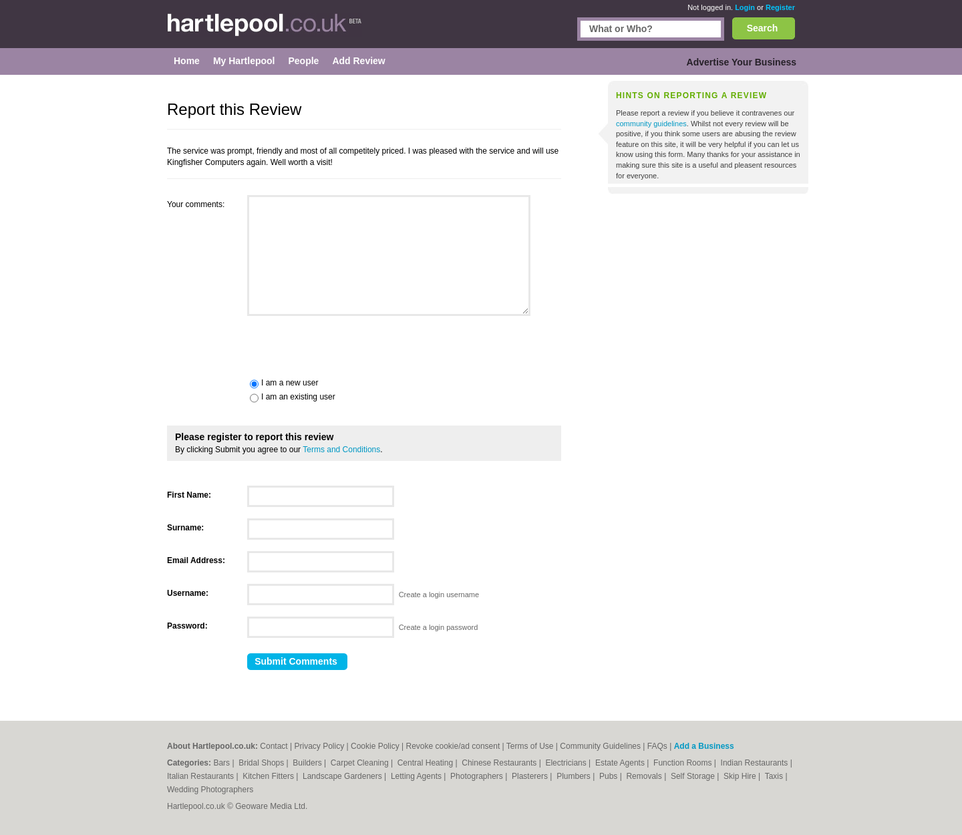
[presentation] (268, 345)
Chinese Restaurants (500, 763)
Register (780, 7)
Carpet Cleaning (361, 763)
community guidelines (651, 124)
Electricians (567, 763)
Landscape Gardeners (343, 776)
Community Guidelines (600, 746)
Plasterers (531, 776)
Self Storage (694, 776)
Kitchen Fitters (269, 776)
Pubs (609, 776)
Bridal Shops (262, 763)
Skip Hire (741, 776)
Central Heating (426, 763)
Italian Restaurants (201, 776)
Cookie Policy (375, 746)
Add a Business (704, 746)
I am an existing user (298, 396)
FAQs (657, 746)
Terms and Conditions (341, 449)
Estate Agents (621, 763)
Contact (273, 746)
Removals (645, 776)
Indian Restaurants (755, 763)
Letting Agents (417, 776)
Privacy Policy (320, 746)
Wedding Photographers (210, 789)
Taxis (775, 776)
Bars (222, 763)
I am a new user (289, 382)
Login (745, 7)
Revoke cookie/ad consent (453, 746)
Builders (308, 763)
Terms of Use (530, 746)
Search (762, 28)
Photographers (477, 776)
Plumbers (574, 776)
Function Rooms (683, 763)
